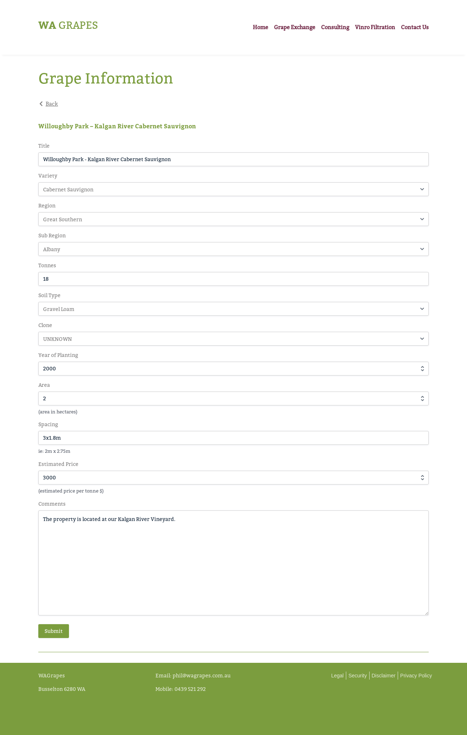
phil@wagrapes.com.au (202, 675)
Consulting (335, 27)
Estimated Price (58, 464)
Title (44, 146)
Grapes (68, 25)
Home (260, 27)
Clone (45, 325)
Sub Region (52, 235)
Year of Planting (58, 355)
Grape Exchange (294, 27)
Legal (337, 675)
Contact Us (415, 27)
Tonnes (47, 265)
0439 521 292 (190, 689)
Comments (52, 504)
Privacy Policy (416, 675)
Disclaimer (383, 675)
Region (46, 205)
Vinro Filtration (375, 27)
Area (44, 385)
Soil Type (49, 295)
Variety (47, 175)
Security (357, 675)
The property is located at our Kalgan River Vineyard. (233, 562)
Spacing (48, 424)
